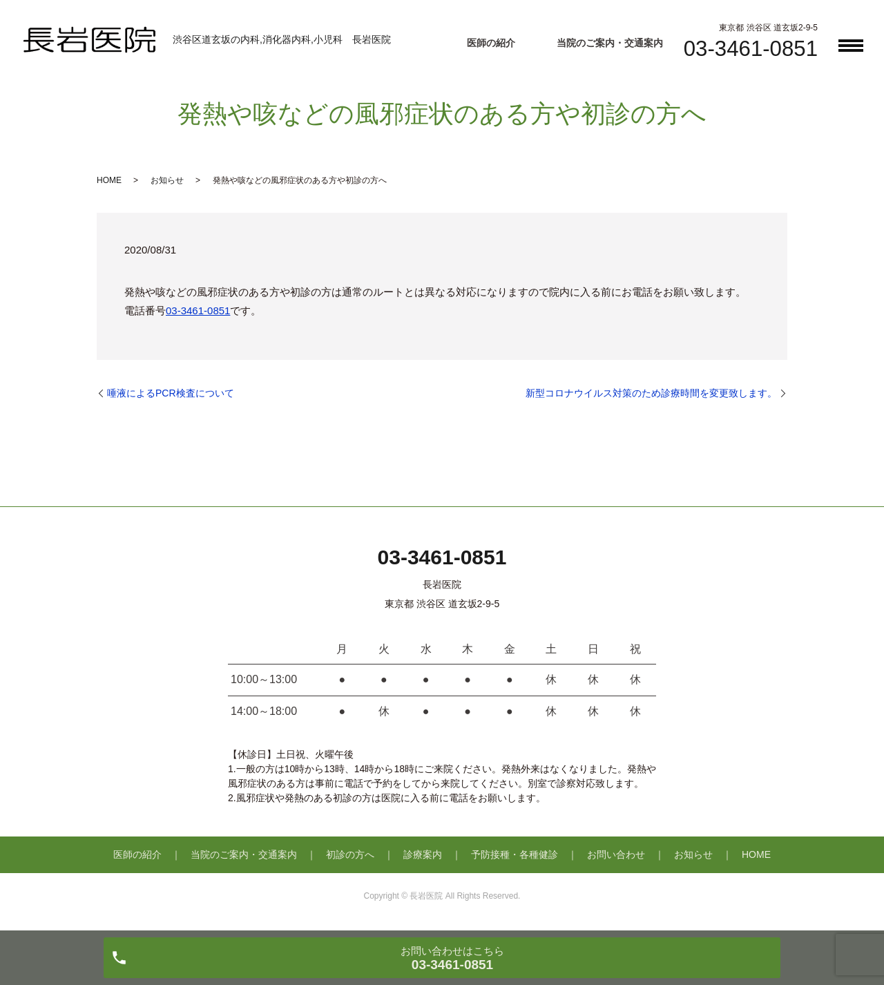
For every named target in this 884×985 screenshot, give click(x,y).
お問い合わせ (616, 854)
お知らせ (167, 180)
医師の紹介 (491, 42)
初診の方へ (350, 854)
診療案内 (422, 854)
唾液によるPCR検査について (170, 393)
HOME (109, 180)
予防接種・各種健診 (514, 854)
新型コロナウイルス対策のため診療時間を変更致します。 (651, 393)
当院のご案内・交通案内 (610, 42)
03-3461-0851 (198, 310)
